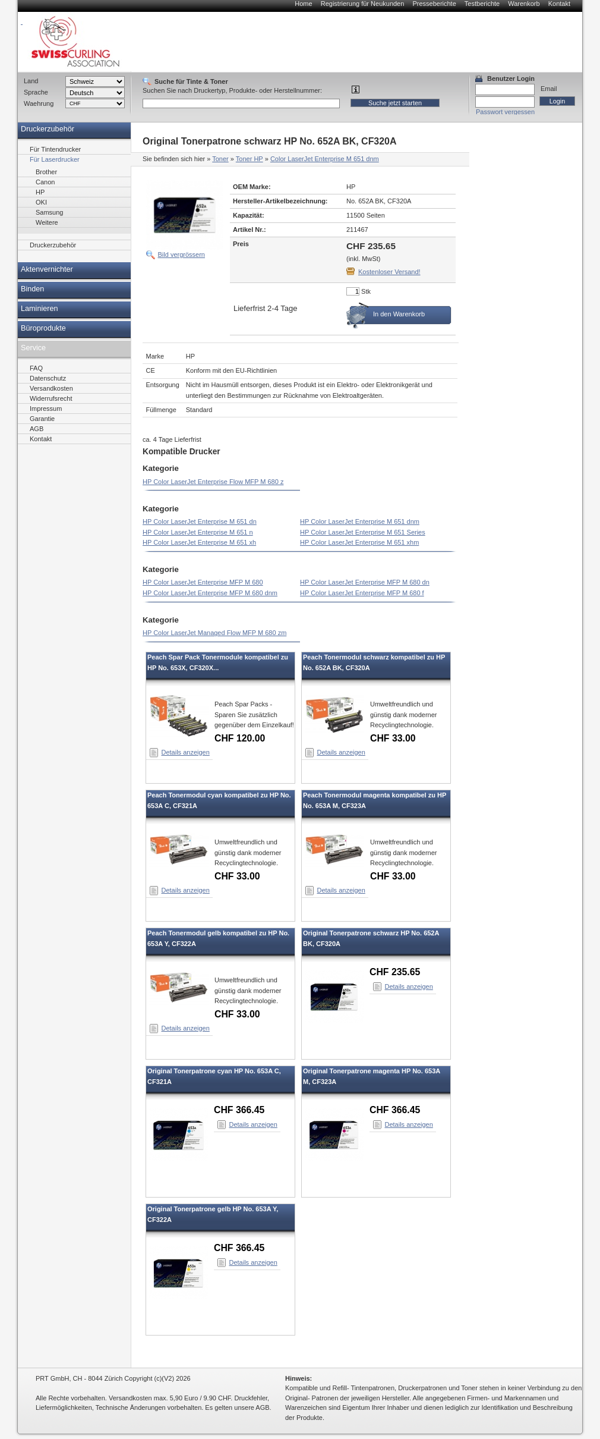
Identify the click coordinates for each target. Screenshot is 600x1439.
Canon (45, 182)
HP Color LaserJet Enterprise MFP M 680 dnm (210, 592)
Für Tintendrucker (55, 149)
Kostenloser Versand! (389, 271)
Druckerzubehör (47, 129)
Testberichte (482, 3)
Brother (46, 171)
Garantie (42, 418)
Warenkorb (523, 3)
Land (31, 80)
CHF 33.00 (393, 738)
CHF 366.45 (239, 1110)
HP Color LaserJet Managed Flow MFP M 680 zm (214, 632)
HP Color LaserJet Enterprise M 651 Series (362, 532)
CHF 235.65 (395, 972)
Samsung (49, 212)
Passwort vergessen (505, 112)
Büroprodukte (43, 328)
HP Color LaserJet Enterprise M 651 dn (200, 521)
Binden (32, 289)
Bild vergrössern (181, 254)
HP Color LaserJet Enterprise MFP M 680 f (362, 592)
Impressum (46, 408)
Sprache (36, 92)
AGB (36, 428)
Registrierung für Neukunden (363, 3)
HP (40, 192)
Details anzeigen (186, 752)
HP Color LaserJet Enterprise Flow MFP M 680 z (213, 481)
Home (303, 3)
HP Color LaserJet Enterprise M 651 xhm (359, 542)
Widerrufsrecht (51, 398)
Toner (220, 158)
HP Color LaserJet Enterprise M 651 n (198, 532)
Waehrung (38, 103)
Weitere (47, 222)
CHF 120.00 (239, 738)
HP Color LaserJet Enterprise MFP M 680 (203, 582)
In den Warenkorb (399, 314)
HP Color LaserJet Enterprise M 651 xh (199, 542)
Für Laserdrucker (55, 159)
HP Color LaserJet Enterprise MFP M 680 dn (365, 582)
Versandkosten (51, 388)
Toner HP (249, 158)
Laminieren (39, 308)
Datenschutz (48, 378)
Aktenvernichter (47, 269)
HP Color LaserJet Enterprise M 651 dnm (359, 521)
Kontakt (559, 3)
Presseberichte (434, 3)
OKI (41, 202)
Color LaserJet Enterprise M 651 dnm (324, 158)
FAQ (36, 368)
